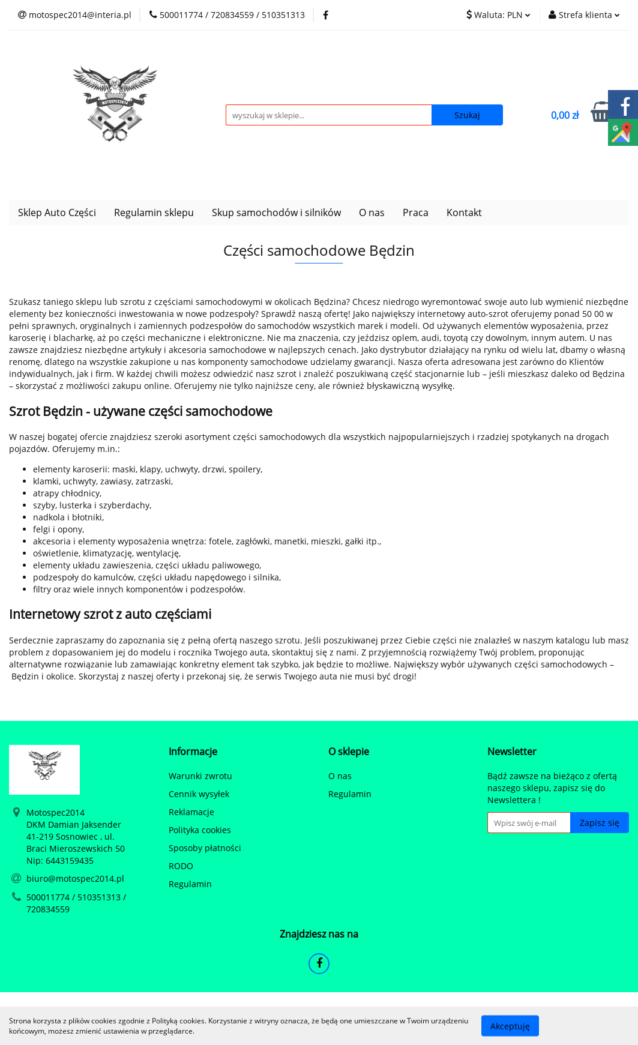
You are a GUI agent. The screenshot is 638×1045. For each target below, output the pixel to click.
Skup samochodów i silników (276, 212)
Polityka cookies (200, 830)
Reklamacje (191, 812)
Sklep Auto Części (57, 212)
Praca (416, 212)
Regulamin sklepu (154, 212)
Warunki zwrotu (200, 775)
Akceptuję (510, 1025)
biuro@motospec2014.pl (75, 878)
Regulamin (190, 884)
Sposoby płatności (205, 848)
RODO (181, 866)
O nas (372, 212)
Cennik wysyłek (199, 794)
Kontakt (464, 212)
